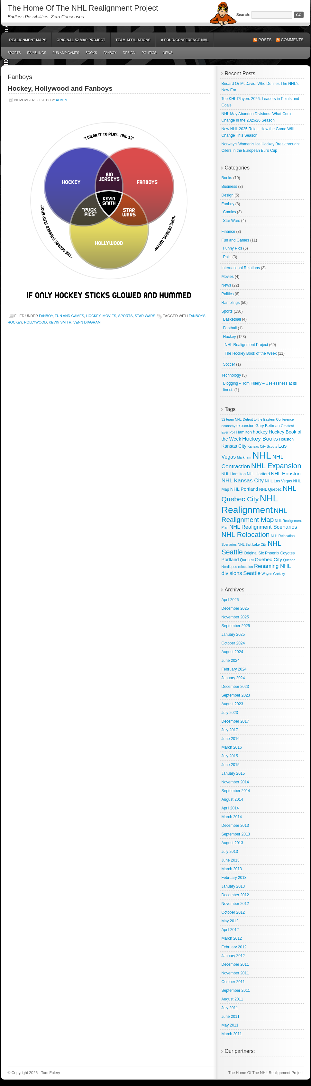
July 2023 (230, 712)
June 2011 (231, 1016)
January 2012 (233, 956)
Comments (292, 40)
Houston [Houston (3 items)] (286, 439)
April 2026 (230, 600)
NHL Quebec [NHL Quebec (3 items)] (270, 489)
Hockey (93, 316)
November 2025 (235, 617)
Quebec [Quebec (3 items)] (247, 560)
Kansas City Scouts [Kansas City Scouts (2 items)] (262, 446)
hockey (15, 322)
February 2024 (234, 669)
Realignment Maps (28, 40)
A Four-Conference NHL (184, 40)
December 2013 (235, 825)
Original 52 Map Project (81, 40)
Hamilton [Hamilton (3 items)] (244, 432)
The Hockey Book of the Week (251, 353)
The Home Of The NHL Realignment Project (83, 8)
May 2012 (230, 921)
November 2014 (235, 782)
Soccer (229, 364)
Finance (228, 231)
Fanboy (110, 53)
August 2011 (232, 999)
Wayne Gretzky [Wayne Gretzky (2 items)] (273, 574)
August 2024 (232, 652)
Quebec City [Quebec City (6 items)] (268, 559)
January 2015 (233, 773)
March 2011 (232, 1034)
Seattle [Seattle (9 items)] (252, 573)
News (167, 53)
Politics (149, 53)
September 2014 (236, 791)
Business (229, 186)
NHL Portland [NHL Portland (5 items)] (244, 489)
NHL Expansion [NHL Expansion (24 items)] (276, 466)
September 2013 (236, 834)
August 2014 (232, 799)
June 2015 (231, 764)
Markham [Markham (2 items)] (244, 457)
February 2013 (234, 877)
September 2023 (236, 695)
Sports (14, 53)
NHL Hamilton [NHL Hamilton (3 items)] (234, 474)
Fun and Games (65, 53)
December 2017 (235, 721)
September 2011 (236, 990)
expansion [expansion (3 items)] (245, 426)
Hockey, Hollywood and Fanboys (60, 88)
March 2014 (232, 817)
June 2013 (231, 860)
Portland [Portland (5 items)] (230, 559)
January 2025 (233, 634)
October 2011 (233, 982)
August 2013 (232, 843)
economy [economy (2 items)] (228, 426)
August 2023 (232, 704)
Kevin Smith (60, 322)
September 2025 (236, 626)
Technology (231, 375)
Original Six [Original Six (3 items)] (254, 553)
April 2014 (230, 808)
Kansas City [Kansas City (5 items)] (234, 446)
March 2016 (232, 747)
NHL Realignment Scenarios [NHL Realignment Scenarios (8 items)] (263, 527)
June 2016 (231, 738)
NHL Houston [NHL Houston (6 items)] (285, 473)
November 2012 (235, 903)
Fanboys (197, 316)
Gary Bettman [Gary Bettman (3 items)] (267, 426)
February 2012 (234, 947)
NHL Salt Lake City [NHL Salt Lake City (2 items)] (252, 544)
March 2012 (232, 938)
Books (91, 53)
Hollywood (35, 322)
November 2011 (235, 973)
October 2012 (233, 912)
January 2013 (233, 886)
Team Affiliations (133, 40)
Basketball (232, 319)
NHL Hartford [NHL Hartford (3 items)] (258, 474)
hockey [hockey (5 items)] (260, 431)
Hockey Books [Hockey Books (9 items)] (260, 438)
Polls (227, 257)
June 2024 (231, 660)
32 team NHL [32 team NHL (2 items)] (232, 419)
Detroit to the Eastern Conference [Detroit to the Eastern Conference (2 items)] (268, 419)
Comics (229, 212)
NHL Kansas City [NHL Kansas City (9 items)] (243, 480)
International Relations (241, 268)
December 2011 (235, 964)
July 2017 (230, 730)
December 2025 (235, 608)
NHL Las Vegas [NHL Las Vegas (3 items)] (278, 481)
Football (230, 328)
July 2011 (230, 1008)
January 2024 (233, 678)
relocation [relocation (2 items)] (245, 567)
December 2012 (235, 895)
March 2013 (232, 869)
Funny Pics (232, 248)
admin (61, 100)
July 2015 (230, 756)
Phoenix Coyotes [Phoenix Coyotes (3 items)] (280, 553)
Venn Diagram (87, 322)
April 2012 (230, 929)
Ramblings (36, 53)
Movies (109, 316)
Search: (243, 15)
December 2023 (235, 686)
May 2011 (230, 1025)
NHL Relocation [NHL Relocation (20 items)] (246, 535)
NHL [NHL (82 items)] (261, 455)
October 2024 (233, 643)
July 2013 (230, 851)
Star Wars (145, 316)
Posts (264, 40)
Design (129, 53)
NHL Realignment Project (246, 344)
